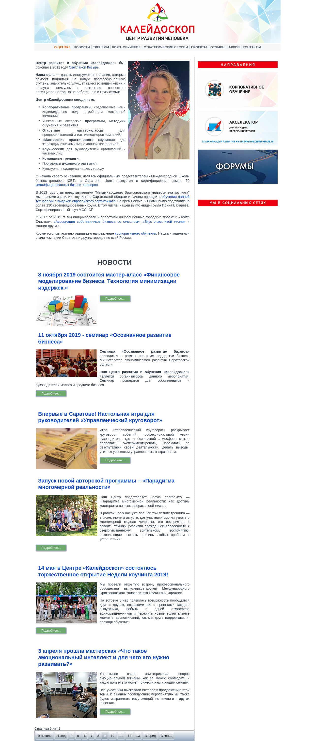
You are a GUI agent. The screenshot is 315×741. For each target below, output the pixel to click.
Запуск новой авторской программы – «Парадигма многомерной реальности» (106, 484)
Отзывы (217, 47)
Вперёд (150, 736)
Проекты (199, 47)
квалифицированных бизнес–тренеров (67, 185)
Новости (82, 47)
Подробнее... (115, 298)
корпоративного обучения (135, 233)
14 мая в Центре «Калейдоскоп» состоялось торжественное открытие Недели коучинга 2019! (103, 571)
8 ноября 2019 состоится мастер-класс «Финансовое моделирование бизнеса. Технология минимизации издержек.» (109, 281)
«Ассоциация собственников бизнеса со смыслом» (97, 222)
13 (138, 736)
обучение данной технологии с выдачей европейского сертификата (112, 199)
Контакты (252, 47)
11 (121, 736)
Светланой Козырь (84, 67)
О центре (62, 47)
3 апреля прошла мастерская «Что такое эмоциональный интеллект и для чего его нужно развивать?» (103, 657)
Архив (234, 47)
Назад (60, 736)
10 (112, 736)
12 (129, 736)
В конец (166, 736)
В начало (44, 736)
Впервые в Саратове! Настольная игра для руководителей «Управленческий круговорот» (100, 417)
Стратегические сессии (166, 47)
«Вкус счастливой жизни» (164, 222)
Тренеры (101, 47)
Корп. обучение (126, 47)
